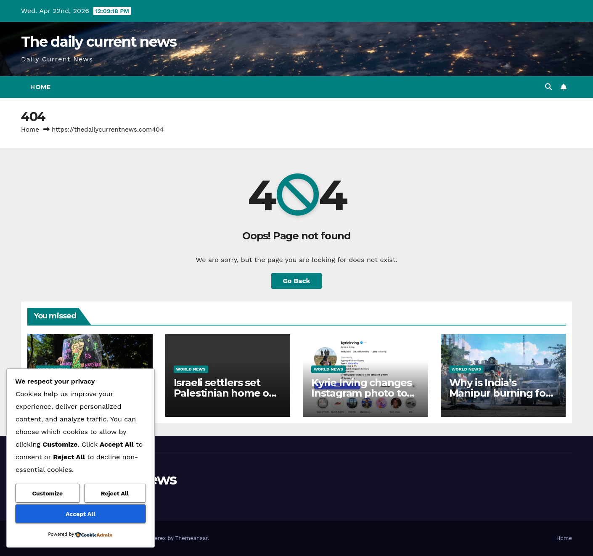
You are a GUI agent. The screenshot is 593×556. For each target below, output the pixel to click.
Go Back (296, 281)
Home (40, 87)
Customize (47, 493)
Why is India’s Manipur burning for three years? (499, 393)
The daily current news (99, 41)
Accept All (80, 514)
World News (191, 369)
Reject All (115, 493)
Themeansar (191, 538)
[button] (548, 87)
